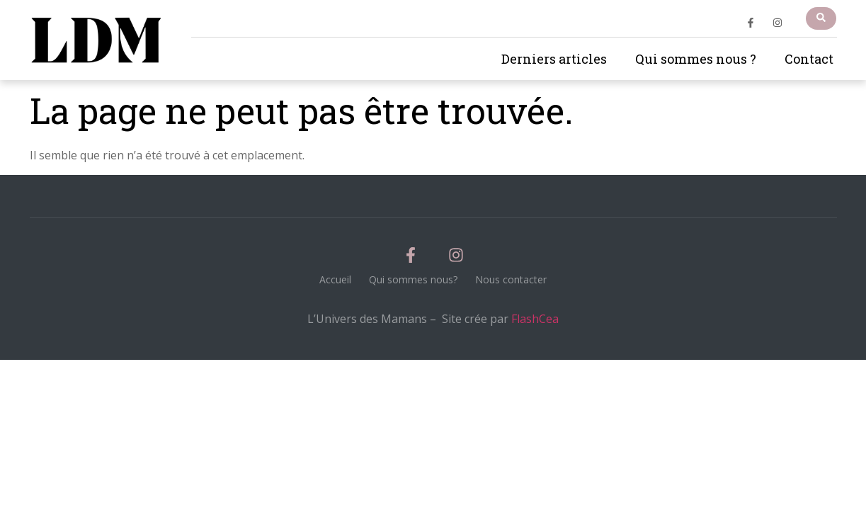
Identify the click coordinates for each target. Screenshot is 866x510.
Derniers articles (554, 58)
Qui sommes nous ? (695, 58)
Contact (809, 58)
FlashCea (535, 319)
